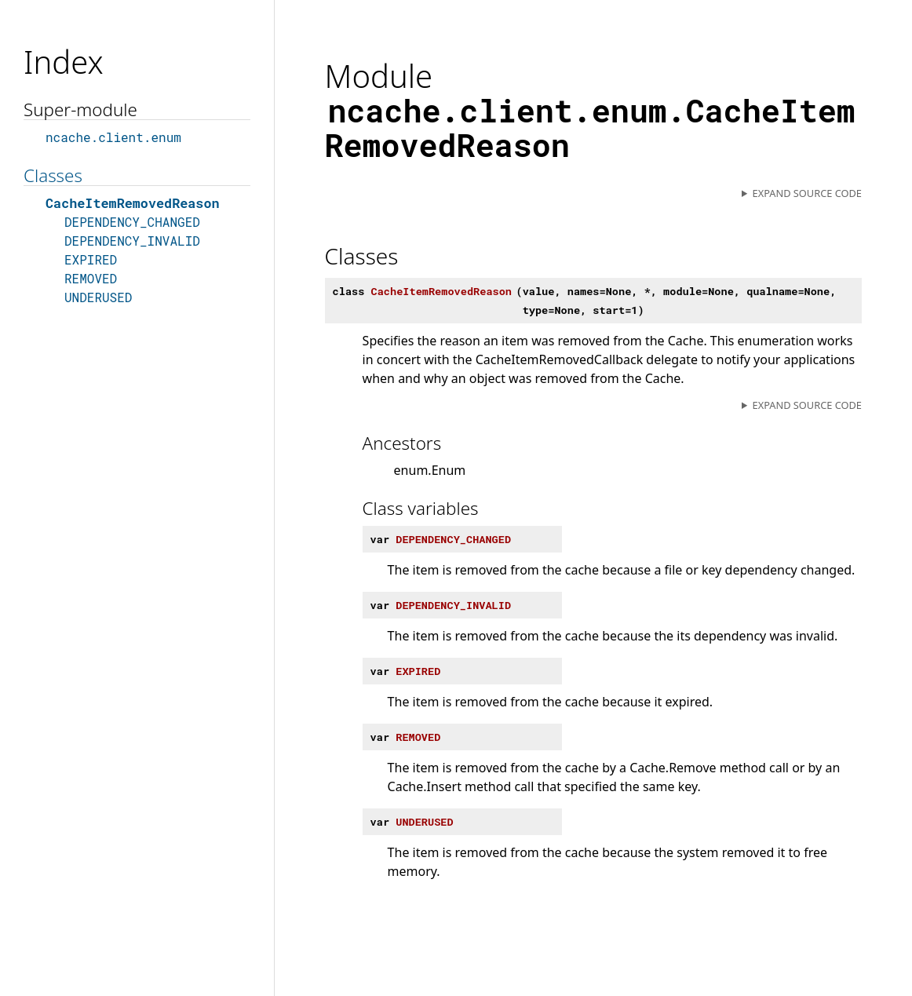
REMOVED (90, 278)
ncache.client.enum (113, 137)
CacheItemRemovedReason (133, 203)
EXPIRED (90, 259)
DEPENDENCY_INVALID (132, 240)
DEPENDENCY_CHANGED (132, 221)
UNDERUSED (98, 297)
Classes (53, 175)
